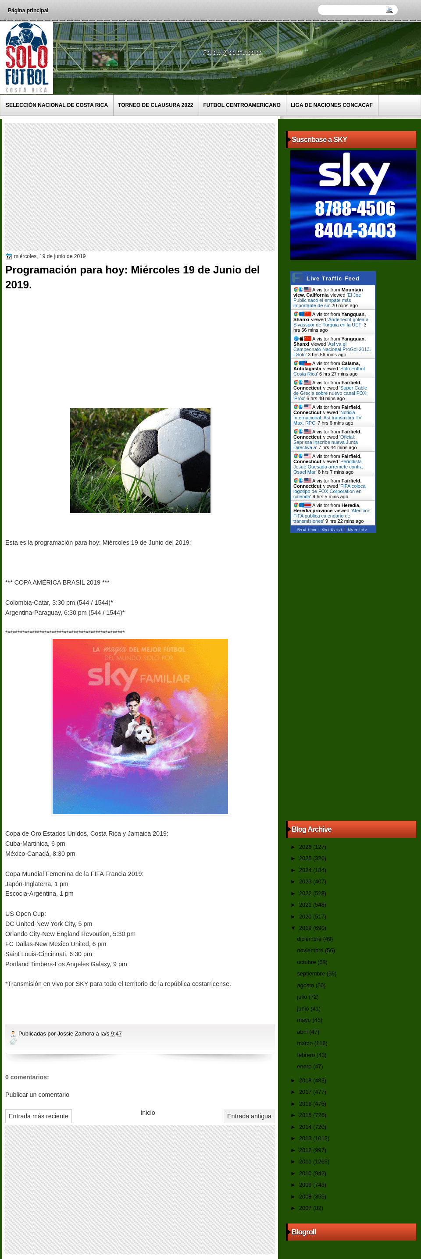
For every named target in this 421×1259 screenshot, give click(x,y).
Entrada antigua (249, 1116)
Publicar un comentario (37, 1094)
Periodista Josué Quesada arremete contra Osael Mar (328, 467)
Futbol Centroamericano (242, 105)
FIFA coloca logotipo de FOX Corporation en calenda (329, 491)
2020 (306, 916)
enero (305, 1066)
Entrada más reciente (38, 1116)
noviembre (311, 950)
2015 (306, 1115)
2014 (306, 1127)
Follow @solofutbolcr (233, 52)
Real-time (307, 530)
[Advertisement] (160, 186)
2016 (306, 1103)
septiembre (311, 973)
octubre (307, 962)
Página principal (28, 10)
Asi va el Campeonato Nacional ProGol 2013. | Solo (332, 349)
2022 (306, 893)
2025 (306, 858)
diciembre (310, 939)
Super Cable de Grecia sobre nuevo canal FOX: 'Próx (330, 393)
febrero (306, 1055)
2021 (306, 904)
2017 (306, 1092)
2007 (306, 1208)
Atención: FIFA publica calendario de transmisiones (332, 516)
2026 (306, 847)
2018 (306, 1080)
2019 (306, 928)
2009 (306, 1184)
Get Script (332, 530)
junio (303, 1008)
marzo (305, 1043)
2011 (306, 1161)
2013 (306, 1138)
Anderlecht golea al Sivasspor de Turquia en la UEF (331, 322)
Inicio (147, 1112)
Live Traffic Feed (333, 278)
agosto (306, 985)
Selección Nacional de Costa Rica (57, 105)
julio (302, 996)
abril (303, 1031)
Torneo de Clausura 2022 (155, 105)
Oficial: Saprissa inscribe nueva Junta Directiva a (325, 442)
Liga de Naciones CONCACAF (332, 105)
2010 (306, 1173)
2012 (306, 1150)
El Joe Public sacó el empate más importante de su (327, 300)
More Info (357, 530)
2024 (306, 870)
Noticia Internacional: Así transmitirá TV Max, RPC (327, 418)
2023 (306, 881)
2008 (306, 1196)
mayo (304, 1020)
